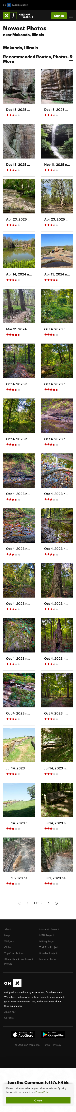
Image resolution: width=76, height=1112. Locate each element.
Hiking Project (47, 941)
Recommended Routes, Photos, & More (38, 58)
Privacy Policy (42, 1092)
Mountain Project (49, 929)
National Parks (47, 959)
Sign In (59, 15)
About (7, 929)
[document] (38, 1094)
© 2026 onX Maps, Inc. (27, 1044)
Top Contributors (14, 953)
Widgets (9, 941)
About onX (10, 1011)
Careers (9, 1017)
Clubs (7, 947)
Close (38, 1100)
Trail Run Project (48, 947)
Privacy (57, 1044)
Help (7, 935)
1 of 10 (38, 902)
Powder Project (48, 953)
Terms (46, 1044)
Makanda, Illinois (38, 47)
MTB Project (46, 935)
